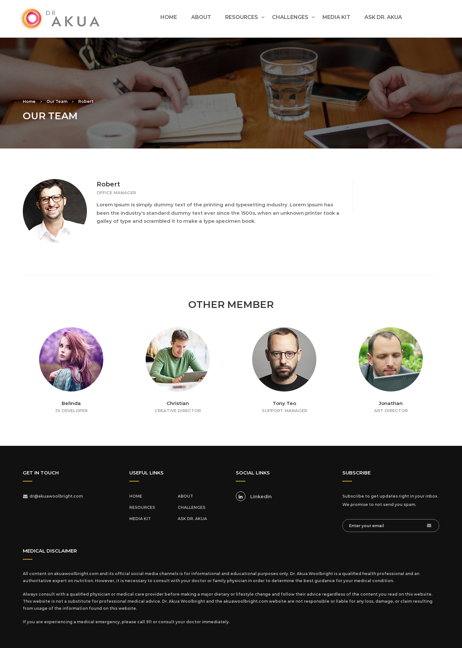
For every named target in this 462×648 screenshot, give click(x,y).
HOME (168, 17)
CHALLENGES (290, 17)
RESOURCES (241, 17)
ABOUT (201, 17)
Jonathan (391, 403)
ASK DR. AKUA (383, 17)
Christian (178, 403)
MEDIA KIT (336, 17)
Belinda (71, 403)
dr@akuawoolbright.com (56, 496)
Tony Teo (284, 403)
